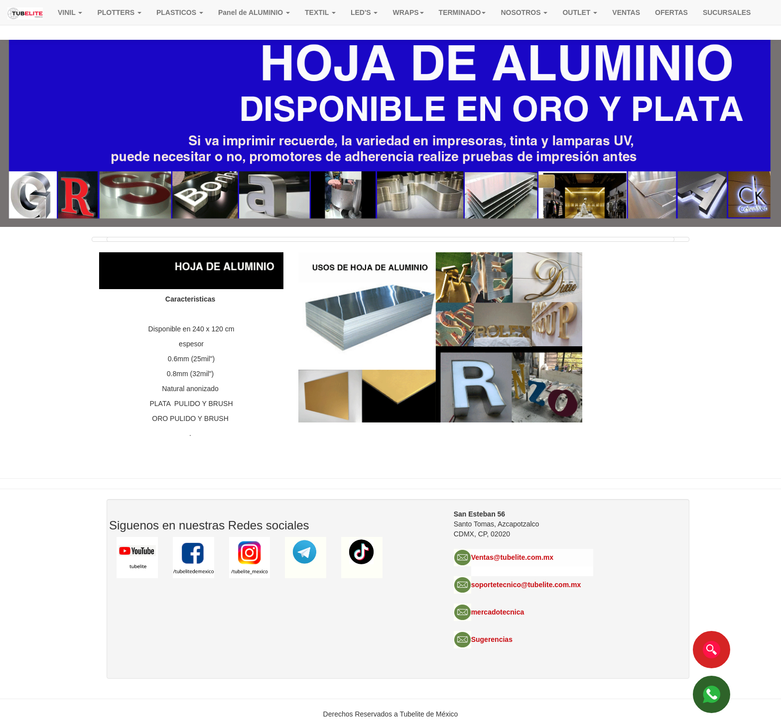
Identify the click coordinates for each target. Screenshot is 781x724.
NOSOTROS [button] (524, 12)
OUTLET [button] (579, 12)
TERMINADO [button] (462, 12)
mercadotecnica (497, 612)
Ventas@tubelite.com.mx (512, 557)
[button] (408, 12)
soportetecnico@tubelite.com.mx (526, 585)
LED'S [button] (364, 12)
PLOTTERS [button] (119, 12)
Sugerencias (492, 639)
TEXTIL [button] (320, 12)
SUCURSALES (727, 12)
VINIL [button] (70, 12)
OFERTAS (671, 12)
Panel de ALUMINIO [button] (254, 12)
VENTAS (626, 12)
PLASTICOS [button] (179, 12)
